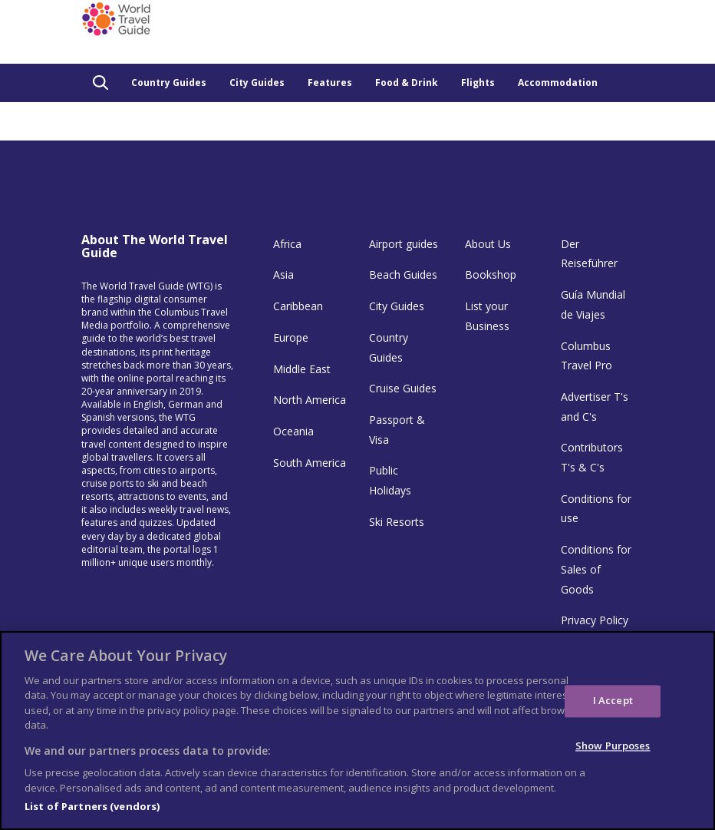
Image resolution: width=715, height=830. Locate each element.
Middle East (302, 369)
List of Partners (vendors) (92, 806)
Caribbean (298, 306)
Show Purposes (613, 745)
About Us (488, 243)
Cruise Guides (403, 388)
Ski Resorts (396, 521)
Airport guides (403, 243)
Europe (290, 337)
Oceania (293, 431)
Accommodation (558, 82)
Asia (283, 274)
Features (330, 82)
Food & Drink (406, 82)
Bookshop (490, 274)
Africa (287, 243)
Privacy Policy (594, 620)
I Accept (613, 701)
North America (309, 399)
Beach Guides (403, 274)
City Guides (257, 82)
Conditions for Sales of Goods (596, 569)
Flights (478, 82)
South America (309, 462)
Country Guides (168, 82)
